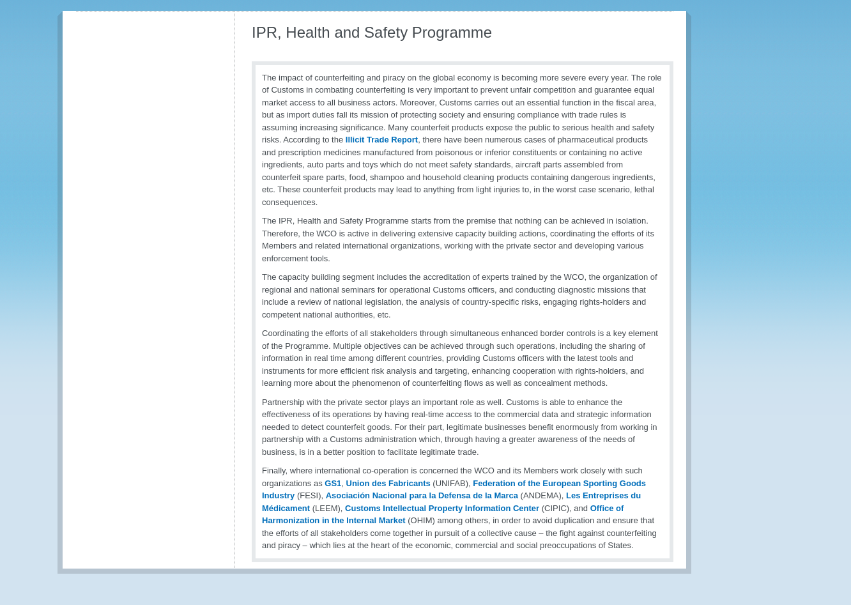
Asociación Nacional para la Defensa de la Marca (422, 495)
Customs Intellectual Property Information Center (442, 508)
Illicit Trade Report (382, 139)
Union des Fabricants (388, 483)
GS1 (333, 483)
